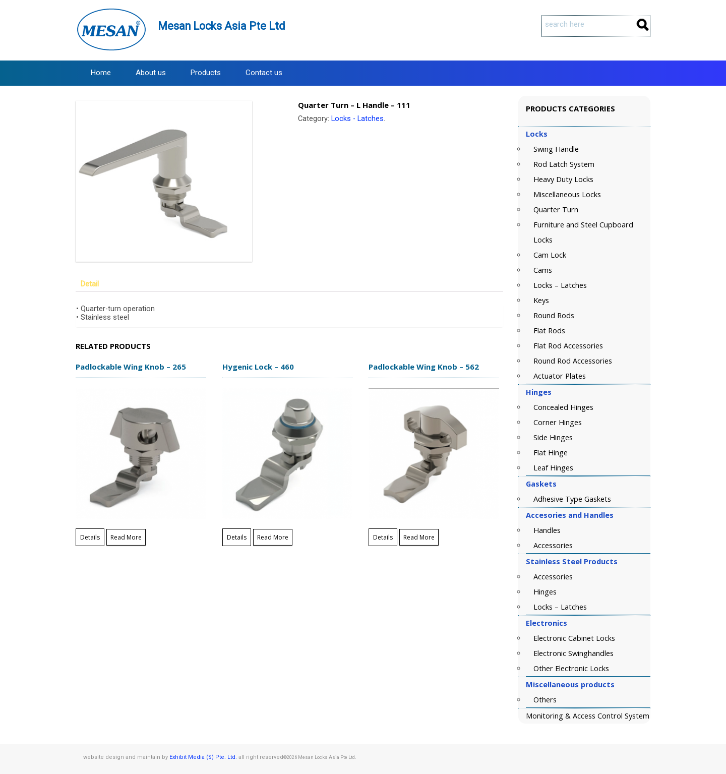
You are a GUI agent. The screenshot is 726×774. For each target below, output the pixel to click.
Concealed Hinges (563, 407)
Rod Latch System (563, 164)
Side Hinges (553, 437)
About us (151, 72)
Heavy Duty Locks (563, 179)
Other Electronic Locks (571, 668)
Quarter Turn (555, 209)
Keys (541, 300)
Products (206, 72)
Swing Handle (556, 149)
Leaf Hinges (553, 467)
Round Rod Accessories (572, 361)
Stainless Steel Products (572, 561)
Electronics (546, 623)
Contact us (264, 72)
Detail (90, 284)
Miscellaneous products (570, 684)
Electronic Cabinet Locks (574, 638)
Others (545, 699)
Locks (537, 134)
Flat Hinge (550, 452)
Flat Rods (549, 330)
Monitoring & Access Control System (587, 716)
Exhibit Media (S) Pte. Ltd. (203, 757)
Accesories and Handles (570, 515)
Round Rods (553, 315)
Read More (126, 537)
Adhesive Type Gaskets (572, 499)
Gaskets (541, 484)
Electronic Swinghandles (573, 653)
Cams (542, 270)
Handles (547, 530)
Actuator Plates (559, 376)
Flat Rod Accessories (568, 345)
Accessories (553, 545)
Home (101, 72)
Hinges (539, 392)
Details (90, 537)
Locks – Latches (560, 285)
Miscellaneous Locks (567, 194)
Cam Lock (549, 255)
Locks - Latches (357, 118)
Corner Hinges (557, 422)
